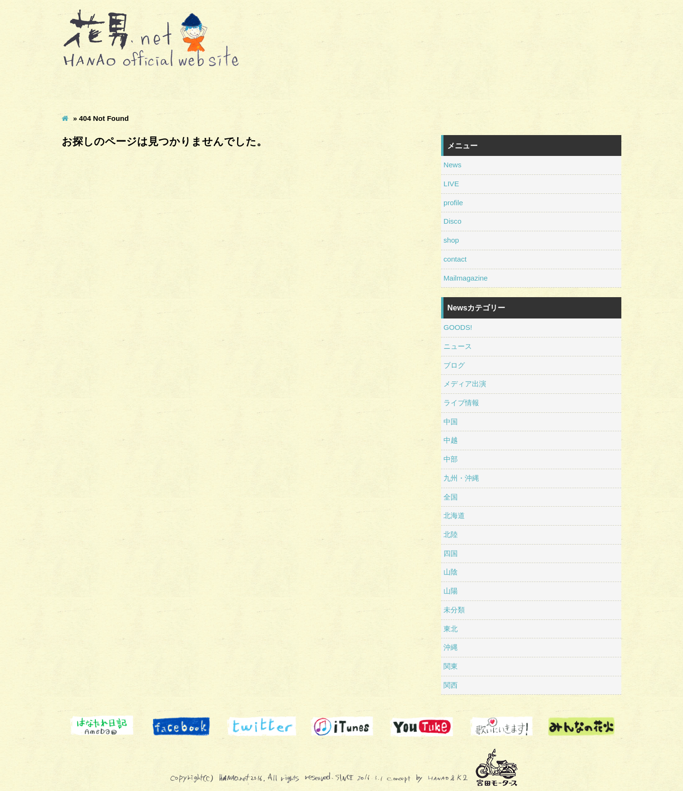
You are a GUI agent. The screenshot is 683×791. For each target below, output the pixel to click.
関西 (450, 685)
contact (501, 89)
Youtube (421, 726)
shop (421, 89)
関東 (450, 666)
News (102, 89)
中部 (450, 459)
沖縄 (450, 647)
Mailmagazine (581, 89)
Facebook (182, 726)
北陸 (450, 534)
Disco (342, 89)
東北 (450, 629)
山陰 (450, 572)
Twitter (262, 726)
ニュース (457, 346)
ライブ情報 (461, 403)
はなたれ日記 (102, 726)
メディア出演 (464, 384)
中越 (450, 440)
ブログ (454, 365)
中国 (450, 422)
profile (262, 89)
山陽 (450, 591)
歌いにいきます (501, 726)
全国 (450, 497)
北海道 (454, 515)
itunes (342, 726)
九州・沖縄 (461, 478)
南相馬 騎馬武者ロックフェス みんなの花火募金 (581, 726)
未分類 (454, 610)
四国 (450, 553)
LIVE (182, 89)
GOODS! (457, 327)
